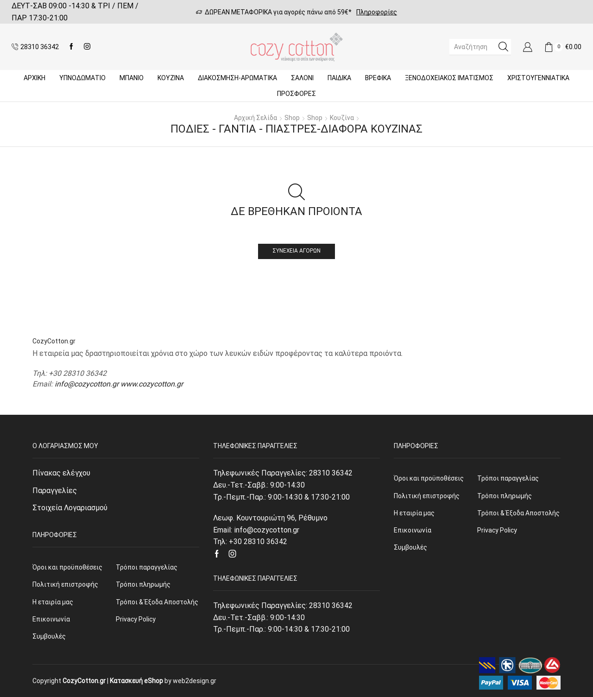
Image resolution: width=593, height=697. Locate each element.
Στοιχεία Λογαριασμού (69, 507)
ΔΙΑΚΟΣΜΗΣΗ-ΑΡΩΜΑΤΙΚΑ (237, 78)
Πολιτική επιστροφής (65, 584)
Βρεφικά (378, 78)
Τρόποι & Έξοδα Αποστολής (157, 602)
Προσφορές (296, 93)
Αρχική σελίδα (255, 117)
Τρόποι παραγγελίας (146, 567)
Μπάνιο (132, 78)
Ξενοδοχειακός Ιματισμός (449, 78)
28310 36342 (331, 473)
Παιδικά (339, 78)
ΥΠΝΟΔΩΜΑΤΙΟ (82, 78)
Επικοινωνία (51, 619)
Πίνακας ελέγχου (61, 473)
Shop (292, 117)
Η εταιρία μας (52, 602)
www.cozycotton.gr (151, 384)
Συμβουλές (49, 636)
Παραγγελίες (54, 490)
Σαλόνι (302, 78)
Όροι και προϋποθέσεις (67, 567)
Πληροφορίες (376, 12)
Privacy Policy (136, 619)
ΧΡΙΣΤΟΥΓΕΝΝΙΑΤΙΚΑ (538, 78)
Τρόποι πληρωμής (143, 584)
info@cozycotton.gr (87, 384)
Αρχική (34, 78)
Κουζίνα (171, 78)
